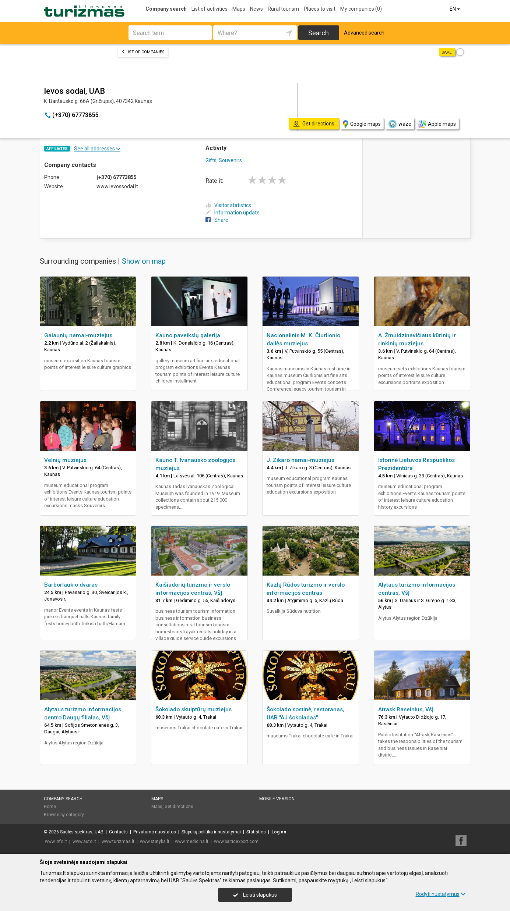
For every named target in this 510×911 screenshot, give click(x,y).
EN (455, 9)
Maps (238, 9)
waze (399, 124)
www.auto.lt (84, 841)
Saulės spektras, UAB (81, 832)
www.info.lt (56, 841)
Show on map (144, 261)
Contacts (118, 832)
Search (318, 33)
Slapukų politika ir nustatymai (211, 832)
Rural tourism (283, 9)
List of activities (209, 9)
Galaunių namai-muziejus (78, 335)
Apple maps (437, 124)
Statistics (256, 832)
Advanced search (364, 33)
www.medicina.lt (191, 841)
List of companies (143, 52)
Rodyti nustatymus (441, 894)
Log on (278, 832)
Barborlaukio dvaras (71, 584)
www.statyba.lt (154, 841)
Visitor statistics (228, 205)
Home (50, 806)
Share (216, 220)
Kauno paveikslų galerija (187, 335)
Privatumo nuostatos (154, 832)
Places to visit (319, 9)
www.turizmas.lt (118, 841)
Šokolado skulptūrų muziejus (193, 709)
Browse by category (64, 814)
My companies (361, 9)
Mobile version (277, 798)
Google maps (362, 124)
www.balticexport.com (236, 841)
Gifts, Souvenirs (223, 160)
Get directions (179, 806)
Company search (166, 9)
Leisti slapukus (255, 895)
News (256, 9)
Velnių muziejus (65, 460)
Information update (232, 213)
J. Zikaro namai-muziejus (300, 460)
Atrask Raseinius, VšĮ (405, 709)
